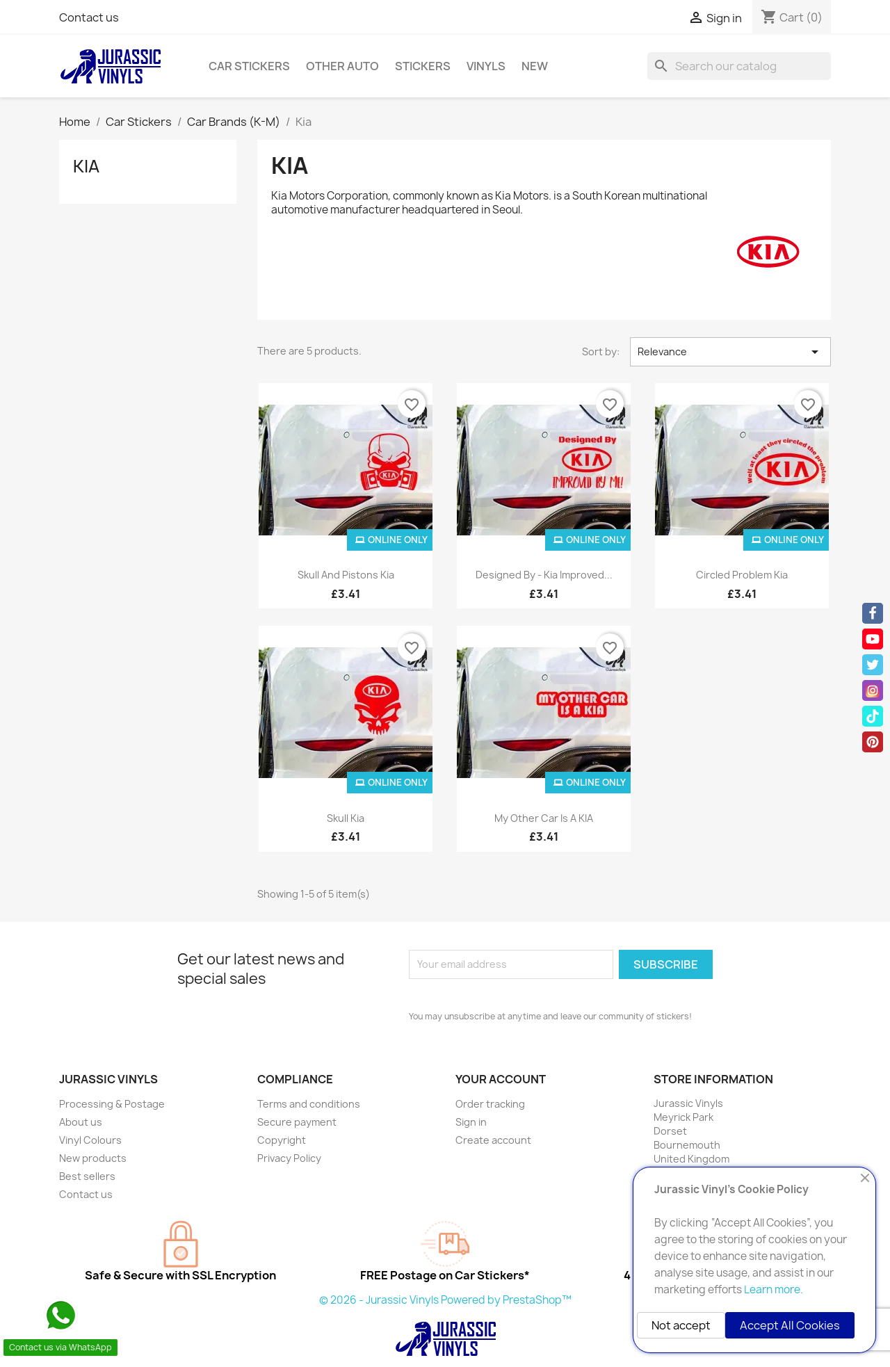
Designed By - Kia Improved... (544, 574)
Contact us (89, 17)
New (534, 66)
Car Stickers (249, 66)
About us (80, 1122)
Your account (500, 1079)
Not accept (681, 1325)
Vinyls (486, 66)
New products (93, 1158)
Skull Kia (345, 818)
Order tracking (490, 1103)
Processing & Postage (112, 1103)
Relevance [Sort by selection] (730, 351)
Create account (493, 1140)
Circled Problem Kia (742, 574)
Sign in (471, 1122)
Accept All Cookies (790, 1325)
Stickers (423, 66)
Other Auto (342, 66)
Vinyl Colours (90, 1140)
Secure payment (297, 1122)
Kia (86, 166)
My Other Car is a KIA (543, 818)
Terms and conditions (308, 1103)
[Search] (739, 66)
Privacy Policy (289, 1158)
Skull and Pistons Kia (346, 574)
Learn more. (773, 1289)
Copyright (281, 1140)
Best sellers (87, 1176)
